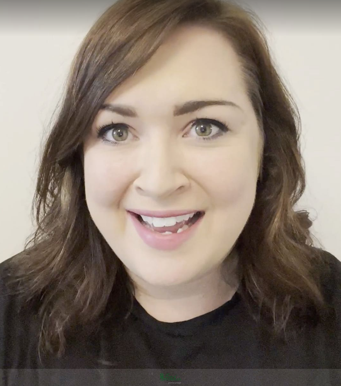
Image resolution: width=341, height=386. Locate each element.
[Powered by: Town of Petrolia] (170, 377)
